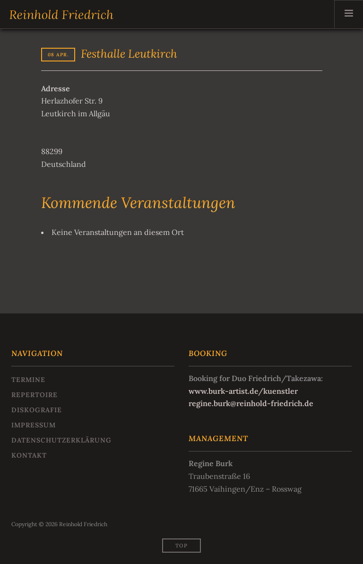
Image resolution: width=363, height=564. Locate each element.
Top (181, 545)
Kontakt (29, 455)
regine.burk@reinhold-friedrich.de (251, 403)
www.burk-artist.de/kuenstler (243, 391)
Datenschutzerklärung (61, 440)
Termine (28, 379)
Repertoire (34, 394)
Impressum (33, 425)
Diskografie (36, 410)
